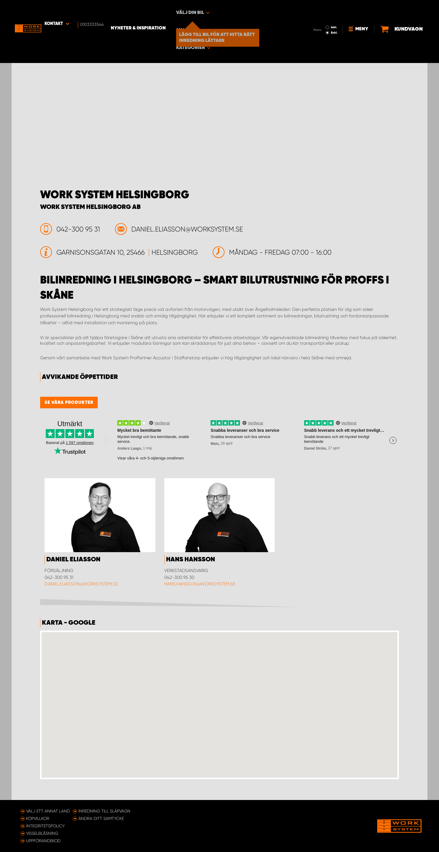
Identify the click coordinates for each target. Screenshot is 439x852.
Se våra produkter (69, 402)
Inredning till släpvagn (104, 811)
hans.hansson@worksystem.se (199, 584)
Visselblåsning (42, 833)
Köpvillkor (37, 818)
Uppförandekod (43, 840)
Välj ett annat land (48, 811)
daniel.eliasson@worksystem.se (81, 584)
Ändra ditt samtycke (101, 818)
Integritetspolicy (45, 825)
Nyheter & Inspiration (148, 9)
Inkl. (317, 8)
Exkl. (317, 13)
